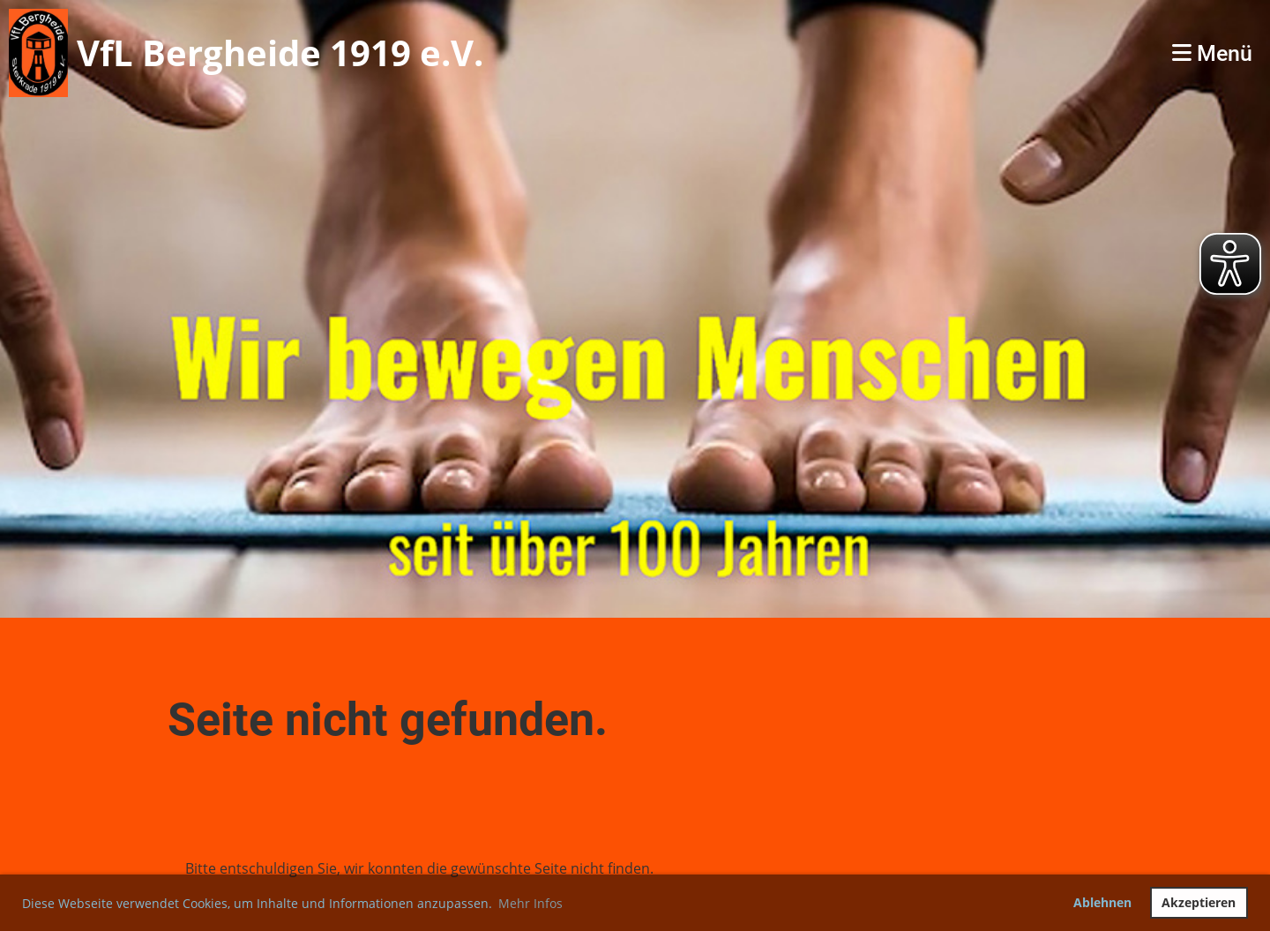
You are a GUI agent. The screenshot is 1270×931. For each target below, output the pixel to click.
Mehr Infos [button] (530, 903)
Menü (1212, 53)
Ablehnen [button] (1102, 902)
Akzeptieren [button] (1199, 902)
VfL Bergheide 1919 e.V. (280, 52)
